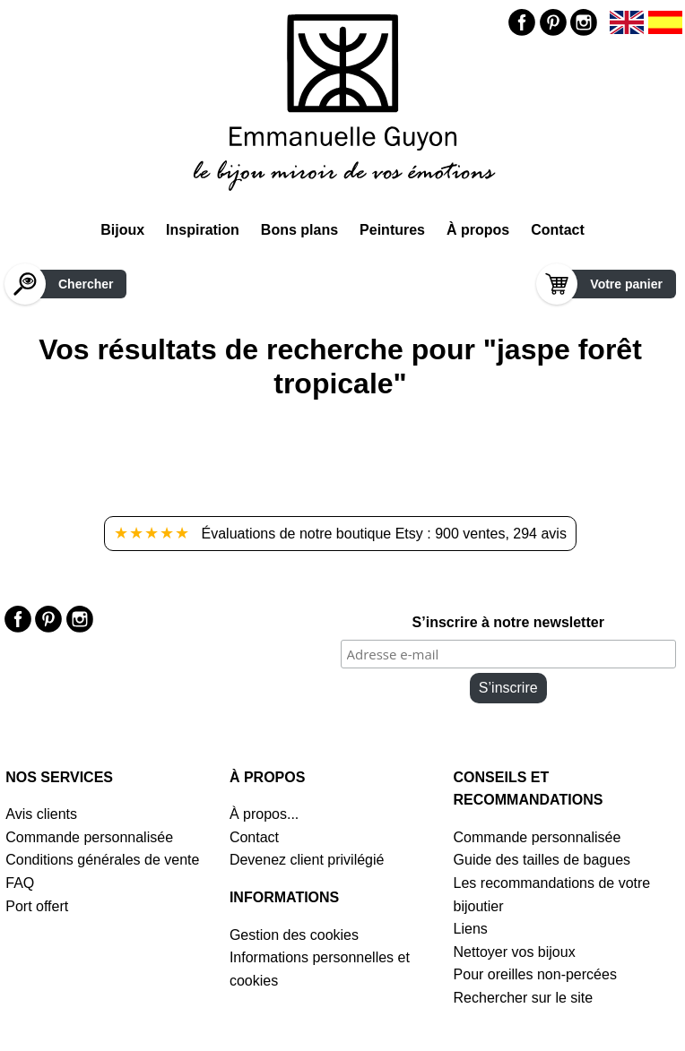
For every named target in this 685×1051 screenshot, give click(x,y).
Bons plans (299, 229)
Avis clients (41, 814)
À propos (478, 229)
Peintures (392, 229)
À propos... (264, 814)
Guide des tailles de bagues (542, 859)
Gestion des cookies (294, 935)
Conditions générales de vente (102, 859)
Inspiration (202, 229)
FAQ (19, 883)
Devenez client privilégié (307, 859)
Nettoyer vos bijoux (515, 952)
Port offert (36, 906)
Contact (558, 229)
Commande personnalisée (89, 837)
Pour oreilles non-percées (535, 974)
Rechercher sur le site (524, 997)
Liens (471, 928)
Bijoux (122, 229)
